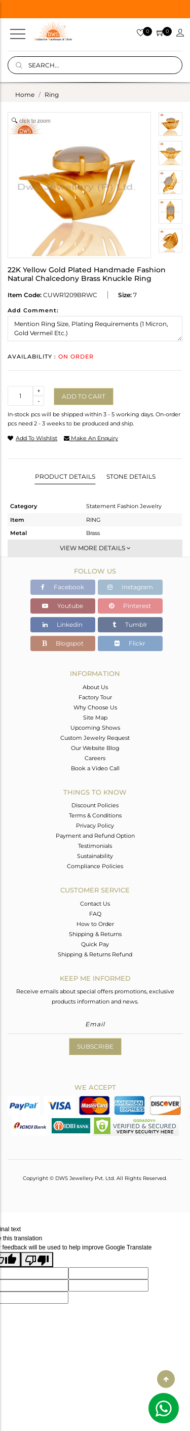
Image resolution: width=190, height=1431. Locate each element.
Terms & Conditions (95, 815)
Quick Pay (95, 944)
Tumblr (129, 624)
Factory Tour (95, 697)
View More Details (95, 548)
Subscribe (95, 1046)
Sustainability (95, 856)
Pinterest (130, 606)
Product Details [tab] (65, 476)
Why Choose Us (95, 707)
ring (52, 94)
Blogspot (63, 643)
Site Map (95, 717)
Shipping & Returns (95, 934)
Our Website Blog (95, 748)
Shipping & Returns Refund (95, 954)
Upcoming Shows (95, 727)
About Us (95, 687)
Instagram (130, 587)
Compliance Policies (95, 866)
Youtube (62, 606)
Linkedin (63, 624)
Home (24, 94)
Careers (95, 758)
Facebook (62, 587)
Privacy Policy (95, 825)
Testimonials (95, 845)
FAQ (95, 913)
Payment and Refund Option (95, 835)
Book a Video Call (95, 768)
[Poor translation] (37, 1259)
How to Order (95, 923)
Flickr (130, 643)
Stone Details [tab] (131, 476)
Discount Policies (95, 805)
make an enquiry (91, 438)
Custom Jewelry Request (95, 737)
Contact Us (95, 903)
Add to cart (83, 396)
